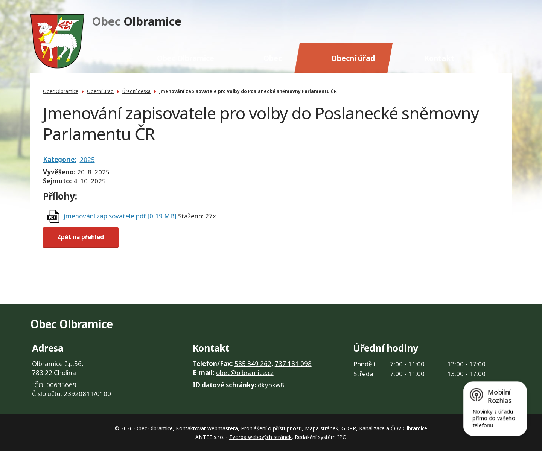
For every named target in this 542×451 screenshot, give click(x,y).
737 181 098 (293, 363)
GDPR (348, 428)
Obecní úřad (353, 58)
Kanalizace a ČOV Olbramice (393, 428)
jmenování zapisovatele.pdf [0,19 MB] (120, 216)
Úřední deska (136, 91)
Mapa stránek (321, 428)
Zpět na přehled (80, 237)
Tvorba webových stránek (260, 436)
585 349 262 (252, 363)
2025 (87, 159)
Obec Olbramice (185, 58)
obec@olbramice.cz (245, 372)
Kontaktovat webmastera (207, 428)
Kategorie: (59, 159)
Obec (272, 58)
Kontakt (439, 58)
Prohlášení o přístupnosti (271, 428)
